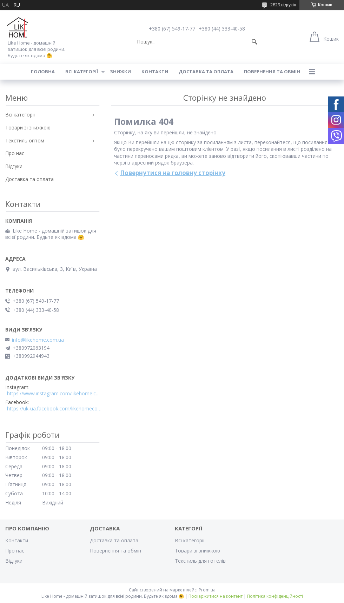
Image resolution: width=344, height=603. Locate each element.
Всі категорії (81, 71)
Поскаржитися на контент (215, 596)
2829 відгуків (283, 5)
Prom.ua (207, 590)
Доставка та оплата (206, 71)
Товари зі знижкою (28, 127)
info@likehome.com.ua (38, 340)
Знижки (120, 71)
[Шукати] (254, 42)
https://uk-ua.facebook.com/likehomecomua (54, 409)
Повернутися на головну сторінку (172, 173)
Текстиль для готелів (200, 560)
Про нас (14, 153)
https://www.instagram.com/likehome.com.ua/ (54, 393)
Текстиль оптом (24, 140)
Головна (43, 71)
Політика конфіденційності (275, 596)
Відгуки (13, 166)
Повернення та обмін (272, 71)
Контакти (154, 71)
